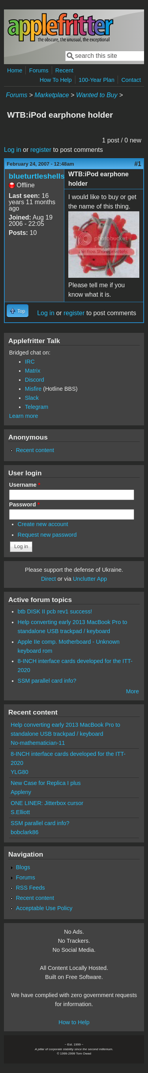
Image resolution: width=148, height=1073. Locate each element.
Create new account (43, 524)
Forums (39, 70)
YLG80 (19, 772)
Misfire (33, 389)
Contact (131, 80)
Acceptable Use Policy (44, 908)
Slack (32, 398)
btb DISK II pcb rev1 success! (55, 611)
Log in (12, 149)
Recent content (35, 450)
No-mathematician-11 (38, 743)
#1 (137, 164)
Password (24, 504)
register (40, 149)
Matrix (32, 371)
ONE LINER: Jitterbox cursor (47, 803)
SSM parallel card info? (47, 681)
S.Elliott (20, 812)
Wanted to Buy (97, 95)
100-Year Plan (96, 80)
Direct (48, 579)
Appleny (21, 792)
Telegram (36, 407)
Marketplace (51, 95)
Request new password (47, 535)
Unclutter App (90, 579)
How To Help (55, 80)
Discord (34, 380)
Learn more (23, 416)
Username (24, 485)
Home (14, 70)
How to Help (73, 1022)
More (132, 691)
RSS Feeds (30, 888)
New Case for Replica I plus (46, 783)
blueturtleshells (37, 176)
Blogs (23, 867)
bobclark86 (24, 832)
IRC (30, 361)
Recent (64, 70)
